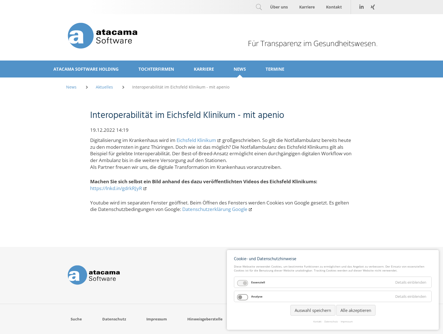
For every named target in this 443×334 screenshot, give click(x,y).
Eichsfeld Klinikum (196, 140)
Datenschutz (331, 321)
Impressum (347, 321)
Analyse (256, 296)
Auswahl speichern (313, 310)
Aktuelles (104, 87)
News (71, 87)
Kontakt (317, 321)
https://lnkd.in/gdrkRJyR (116, 188)
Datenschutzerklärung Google (214, 209)
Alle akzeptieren (355, 310)
